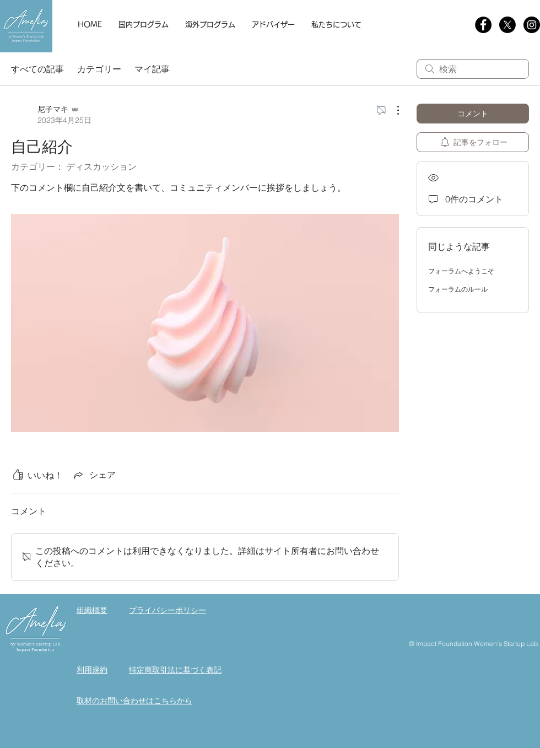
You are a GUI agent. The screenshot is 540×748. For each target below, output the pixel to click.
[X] (507, 25)
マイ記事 (152, 68)
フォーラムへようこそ (461, 271)
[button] (143, 25)
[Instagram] (531, 25)
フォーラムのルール (458, 289)
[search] (473, 69)
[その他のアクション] (392, 110)
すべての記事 (37, 68)
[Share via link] (94, 475)
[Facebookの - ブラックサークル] (483, 25)
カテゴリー (99, 68)
